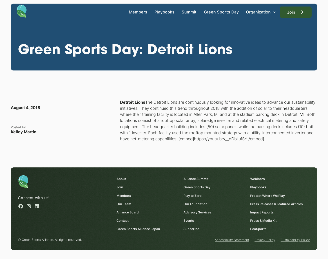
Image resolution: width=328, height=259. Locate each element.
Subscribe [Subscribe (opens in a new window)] (191, 229)
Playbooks (164, 11)
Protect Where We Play (267, 195)
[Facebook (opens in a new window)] (20, 206)
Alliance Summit (195, 179)
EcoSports (258, 229)
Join (119, 187)
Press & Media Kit (263, 220)
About (121, 179)
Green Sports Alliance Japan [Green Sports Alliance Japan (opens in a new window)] (138, 229)
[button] (261, 12)
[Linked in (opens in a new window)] (37, 206)
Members (138, 11)
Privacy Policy (264, 240)
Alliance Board (127, 212)
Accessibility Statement (232, 240)
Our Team (123, 204)
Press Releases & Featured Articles (276, 204)
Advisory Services (197, 212)
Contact (122, 220)
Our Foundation (195, 204)
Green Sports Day (221, 11)
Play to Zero (192, 195)
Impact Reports (262, 212)
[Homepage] (21, 11)
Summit (189, 11)
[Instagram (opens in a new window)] (29, 206)
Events (188, 220)
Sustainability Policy (295, 240)
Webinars (257, 179)
